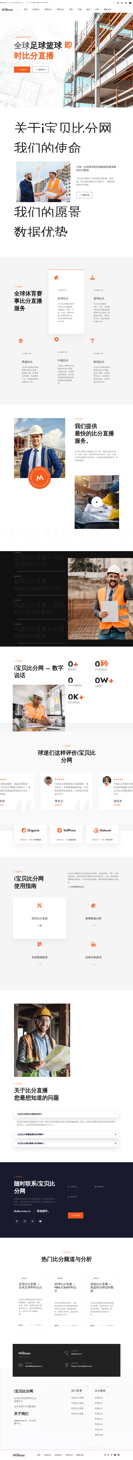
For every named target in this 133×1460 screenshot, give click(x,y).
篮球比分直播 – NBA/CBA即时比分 (37, 584)
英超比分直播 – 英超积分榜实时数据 (39, 608)
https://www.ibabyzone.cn (81, 1366)
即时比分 (60, 9)
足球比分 (36, 9)
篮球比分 (48, 9)
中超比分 (63, 360)
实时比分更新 (40, 918)
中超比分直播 (77, 1403)
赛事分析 (107, 9)
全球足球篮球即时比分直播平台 (25, 1400)
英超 (71, 9)
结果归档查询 (93, 957)
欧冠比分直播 (77, 1408)
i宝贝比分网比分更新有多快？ (30, 1114)
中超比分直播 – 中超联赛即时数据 (39, 632)
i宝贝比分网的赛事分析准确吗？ (31, 1143)
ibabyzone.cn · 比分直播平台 (25, 1422)
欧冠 (88, 9)
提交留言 (75, 1215)
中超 (79, 9)
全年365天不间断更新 (25, 1406)
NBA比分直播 (77, 1413)
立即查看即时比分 (76, 887)
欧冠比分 (99, 362)
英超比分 (27, 362)
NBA (97, 9)
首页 (25, 9)
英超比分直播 (77, 1397)
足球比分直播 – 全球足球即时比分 (39, 561)
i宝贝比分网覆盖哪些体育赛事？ (31, 1134)
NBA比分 (99, 1429)
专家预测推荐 (40, 957)
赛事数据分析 (93, 918)
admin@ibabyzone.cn (18, 3)
